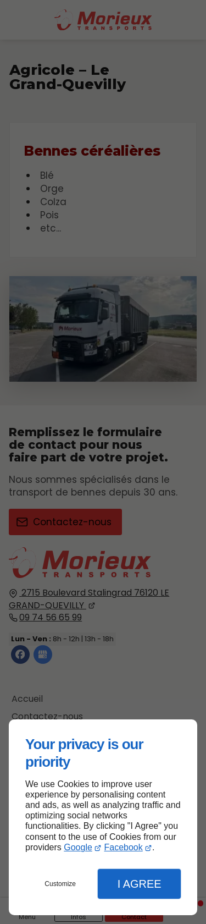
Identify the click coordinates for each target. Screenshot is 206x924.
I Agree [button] (140, 884)
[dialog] (103, 817)
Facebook (123, 847)
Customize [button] (60, 884)
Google (78, 847)
